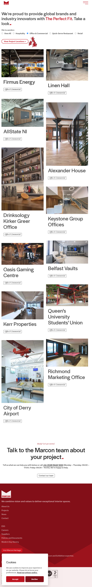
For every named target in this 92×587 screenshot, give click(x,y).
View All (7, 33)
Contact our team (46, 476)
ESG (3, 526)
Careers (4, 530)
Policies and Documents (11, 537)
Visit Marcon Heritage (12, 550)
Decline (34, 579)
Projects (5, 510)
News (3, 514)
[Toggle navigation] (85, 2)
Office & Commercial (39, 33)
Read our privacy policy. (27, 572)
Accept (15, 579)
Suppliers (5, 533)
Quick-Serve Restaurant (62, 33)
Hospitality (20, 33)
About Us (5, 506)
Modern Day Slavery (10, 541)
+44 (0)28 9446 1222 (53, 465)
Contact (4, 518)
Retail (80, 33)
